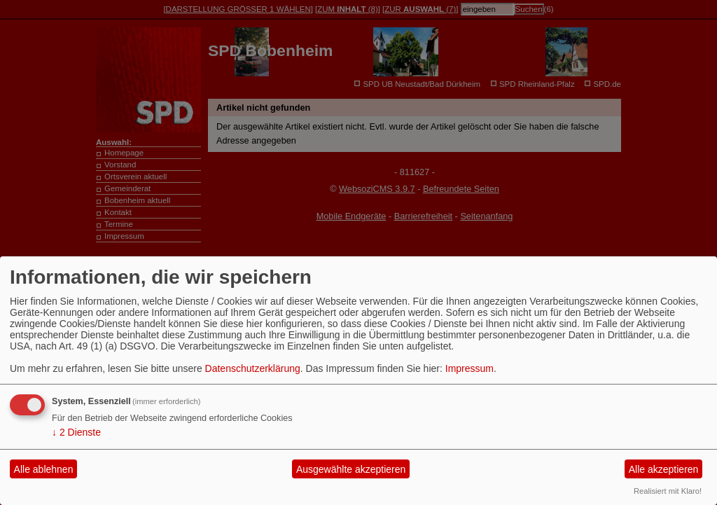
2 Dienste (76, 432)
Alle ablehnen (44, 469)
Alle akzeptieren (664, 469)
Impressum (469, 368)
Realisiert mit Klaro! (668, 491)
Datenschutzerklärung (252, 368)
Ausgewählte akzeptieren (350, 469)
